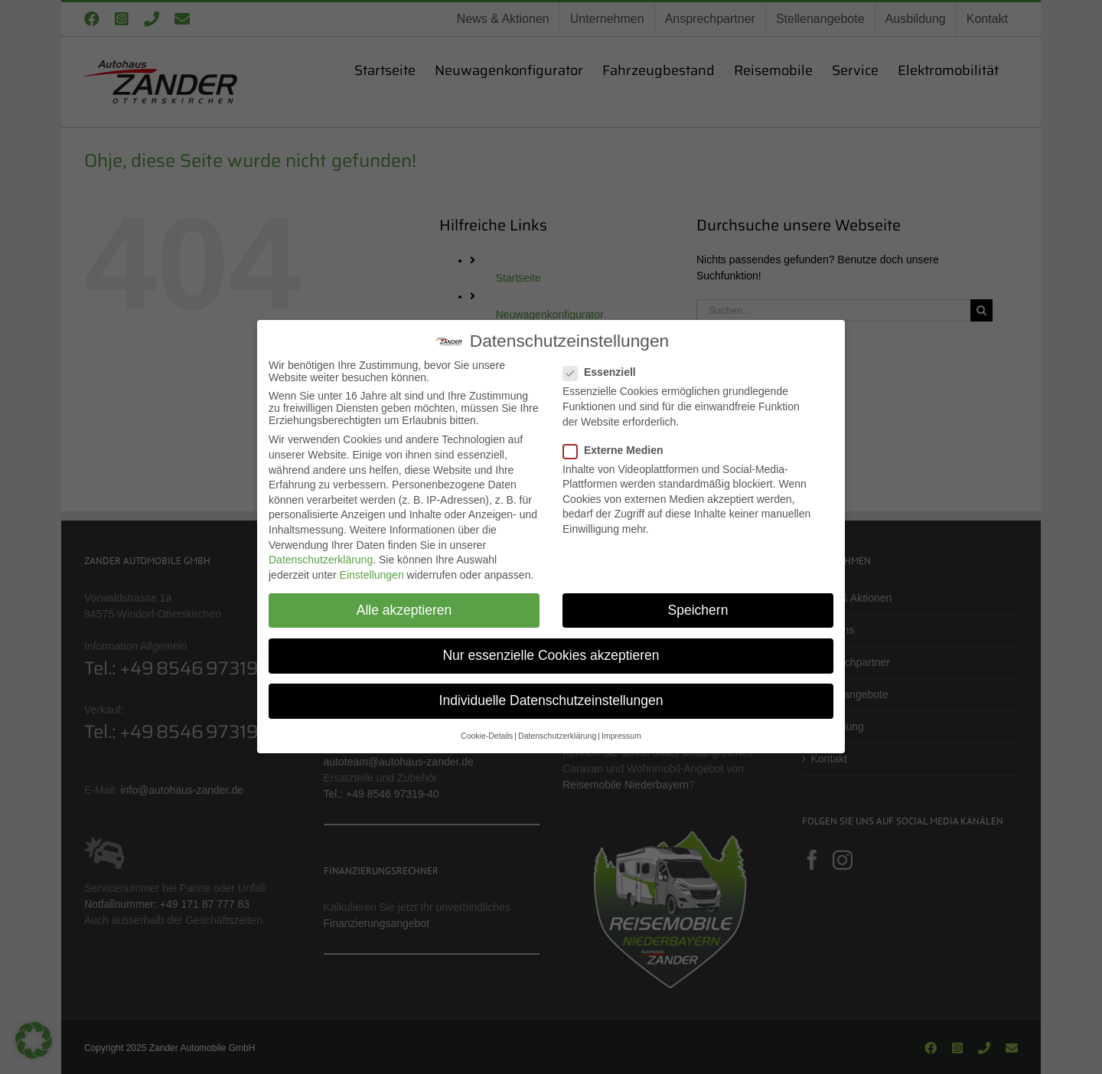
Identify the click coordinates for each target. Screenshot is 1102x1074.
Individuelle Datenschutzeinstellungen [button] (550, 699)
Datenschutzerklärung (321, 559)
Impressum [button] (621, 734)
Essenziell (605, 371)
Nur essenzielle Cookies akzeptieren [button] (551, 655)
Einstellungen (372, 575)
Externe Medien (619, 450)
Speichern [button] (697, 610)
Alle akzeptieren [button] (404, 610)
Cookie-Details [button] (487, 734)
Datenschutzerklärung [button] (556, 734)
